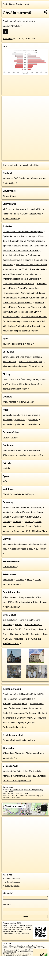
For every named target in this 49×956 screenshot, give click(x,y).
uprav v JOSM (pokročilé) (33, 790)
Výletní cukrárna (38, 178)
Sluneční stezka (26, 699)
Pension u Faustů (11, 218)
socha (17, 512)
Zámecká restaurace (31, 214)
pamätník (7, 512)
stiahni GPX (7, 795)
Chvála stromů (22, 4)
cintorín (21, 455)
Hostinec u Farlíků (11, 214)
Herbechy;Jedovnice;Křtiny (15, 703)
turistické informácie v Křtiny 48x (17, 771)
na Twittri (26, 928)
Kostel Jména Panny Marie (28, 450)
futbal (29, 344)
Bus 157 (18, 625)
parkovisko (7, 415)
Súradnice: (8, 39)
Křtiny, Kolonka (40, 602)
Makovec (7, 178)
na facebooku (20, 925)
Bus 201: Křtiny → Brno (13, 620)
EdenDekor (10, 183)
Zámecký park (35, 366)
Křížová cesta (9, 455)
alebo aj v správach (12, 886)
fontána (6, 507)
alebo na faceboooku (13, 882)
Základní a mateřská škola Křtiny (18, 494)
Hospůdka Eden (34, 209)
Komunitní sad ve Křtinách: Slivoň (31, 265)
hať (4, 481)
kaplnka (31, 455)
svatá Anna (8, 450)
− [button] (6, 104)
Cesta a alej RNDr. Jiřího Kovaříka (30, 531)
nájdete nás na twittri (12, 878)
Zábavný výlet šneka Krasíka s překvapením (23, 232)
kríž (39, 455)
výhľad (6, 468)
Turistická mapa (28, 236)
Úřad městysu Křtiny (30, 379)
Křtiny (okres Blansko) (13, 753)
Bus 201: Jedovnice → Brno (34, 634)
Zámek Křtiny (9, 196)
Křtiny (36, 165)
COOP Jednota (21, 178)
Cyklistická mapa (10, 236)
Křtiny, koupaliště (22, 602)
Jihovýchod (8, 165)
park (5, 357)
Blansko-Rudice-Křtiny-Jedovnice (18, 740)
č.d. (5, 26)
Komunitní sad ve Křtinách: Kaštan (18, 284)
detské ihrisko (18, 344)
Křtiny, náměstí (9, 402)
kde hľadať (8, 893)
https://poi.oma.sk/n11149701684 (13, 158)
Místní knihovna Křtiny (19, 357)
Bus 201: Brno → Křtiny (25, 629)
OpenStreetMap (21, 156)
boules (6, 344)
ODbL (31, 948)
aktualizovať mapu (16, 790)
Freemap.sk (34, 156)
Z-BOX (16, 584)
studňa (28, 260)
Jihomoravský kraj (23, 165)
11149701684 (8, 792)
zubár (5, 437)
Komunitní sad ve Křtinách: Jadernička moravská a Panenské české (25, 288)
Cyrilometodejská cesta (13, 727)
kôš (4, 379)
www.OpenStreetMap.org (33, 946)
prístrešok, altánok (11, 317)
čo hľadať (7, 905)
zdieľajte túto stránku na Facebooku (17, 926)
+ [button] (6, 100)
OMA (11, 4)
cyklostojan (41, 549)
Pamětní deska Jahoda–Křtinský (27, 507)
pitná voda (7, 209)
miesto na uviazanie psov (30, 361)
